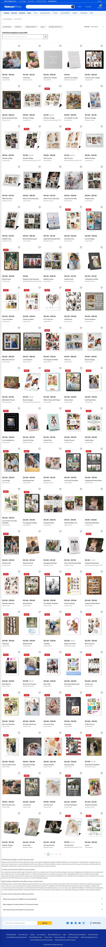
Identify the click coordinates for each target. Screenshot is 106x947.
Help (79, 7)
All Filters (7, 27)
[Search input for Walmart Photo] (48, 7)
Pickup (29, 13)
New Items (14, 13)
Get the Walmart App (35, 937)
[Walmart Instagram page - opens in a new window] (83, 923)
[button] (11, 46)
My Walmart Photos (41, 1)
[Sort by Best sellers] (97, 26)
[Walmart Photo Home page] (13, 7)
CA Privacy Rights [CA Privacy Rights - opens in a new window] (73, 937)
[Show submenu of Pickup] (31, 13)
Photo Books (83, 13)
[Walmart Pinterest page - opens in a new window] (76, 923)
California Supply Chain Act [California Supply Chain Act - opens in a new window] (89, 937)
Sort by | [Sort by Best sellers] (87, 27)
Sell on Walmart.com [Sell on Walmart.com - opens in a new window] (54, 934)
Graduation (22, 13)
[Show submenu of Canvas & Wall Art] (70, 13)
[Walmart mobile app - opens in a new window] (95, 923)
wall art (74, 888)
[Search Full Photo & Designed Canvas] (22, 36)
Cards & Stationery (45, 13)
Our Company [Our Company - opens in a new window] (41, 934)
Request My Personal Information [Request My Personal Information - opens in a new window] (65, 940)
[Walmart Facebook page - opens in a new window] (68, 923)
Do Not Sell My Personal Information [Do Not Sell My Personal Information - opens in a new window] (41, 940)
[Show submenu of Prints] (38, 13)
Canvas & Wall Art (65, 13)
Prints (35, 13)
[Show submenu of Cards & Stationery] (51, 13)
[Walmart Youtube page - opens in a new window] (79, 923)
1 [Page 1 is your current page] (48, 854)
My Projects (31, 1)
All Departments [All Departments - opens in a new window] (11, 934)
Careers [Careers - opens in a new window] (32, 934)
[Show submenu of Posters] (58, 13)
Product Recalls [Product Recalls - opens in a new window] (93, 934)
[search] (45, 36)
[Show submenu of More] (93, 13)
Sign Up (44, 923)
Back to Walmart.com (9, 1)
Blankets (75, 13)
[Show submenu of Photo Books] (88, 13)
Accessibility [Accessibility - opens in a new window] (10, 937)
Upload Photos (52, 1)
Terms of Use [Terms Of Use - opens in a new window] (48, 937)
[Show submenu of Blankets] (78, 13)
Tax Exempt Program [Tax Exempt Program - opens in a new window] (20, 937)
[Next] (60, 854)
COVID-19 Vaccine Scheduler (77, 934)
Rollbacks (6, 13)
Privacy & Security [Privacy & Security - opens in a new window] (59, 937)
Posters (55, 13)
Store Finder (23, 1)
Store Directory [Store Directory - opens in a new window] (23, 934)
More (91, 13)
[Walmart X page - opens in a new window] (72, 923)
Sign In (99, 1)
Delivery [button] (18, 27)
